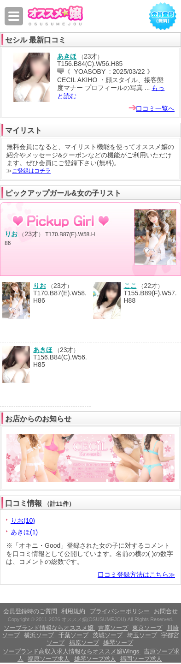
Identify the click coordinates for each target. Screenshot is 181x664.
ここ (130, 285)
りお (11, 234)
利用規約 (73, 611)
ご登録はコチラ (31, 170)
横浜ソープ (39, 635)
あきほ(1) (24, 532)
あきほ (66, 56)
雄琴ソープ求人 (95, 658)
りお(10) (23, 520)
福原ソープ (84, 642)
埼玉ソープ (142, 635)
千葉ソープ (73, 635)
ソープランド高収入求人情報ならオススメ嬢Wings (72, 651)
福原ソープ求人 (49, 658)
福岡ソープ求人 (141, 658)
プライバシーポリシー (120, 611)
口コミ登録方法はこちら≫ (136, 574)
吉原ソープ (113, 627)
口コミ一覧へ (155, 108)
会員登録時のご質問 (30, 611)
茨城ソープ (108, 635)
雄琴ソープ (118, 642)
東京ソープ (147, 627)
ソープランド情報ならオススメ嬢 (49, 627)
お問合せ (166, 611)
